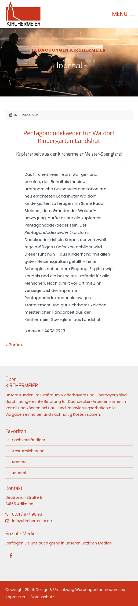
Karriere (19, 462)
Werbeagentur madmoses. (100, 589)
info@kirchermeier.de (32, 520)
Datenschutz (42, 597)
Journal (19, 473)
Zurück (16, 344)
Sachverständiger (28, 440)
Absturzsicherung (28, 451)
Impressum (16, 597)
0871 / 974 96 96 (27, 514)
